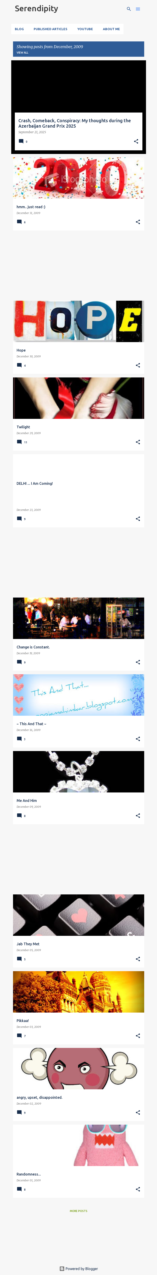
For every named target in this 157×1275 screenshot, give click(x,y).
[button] (136, 142)
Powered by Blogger (78, 1269)
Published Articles (50, 29)
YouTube (85, 29)
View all (22, 52)
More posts (78, 1211)
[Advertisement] (78, 265)
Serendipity (36, 8)
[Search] (129, 9)
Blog (19, 29)
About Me (111, 29)
